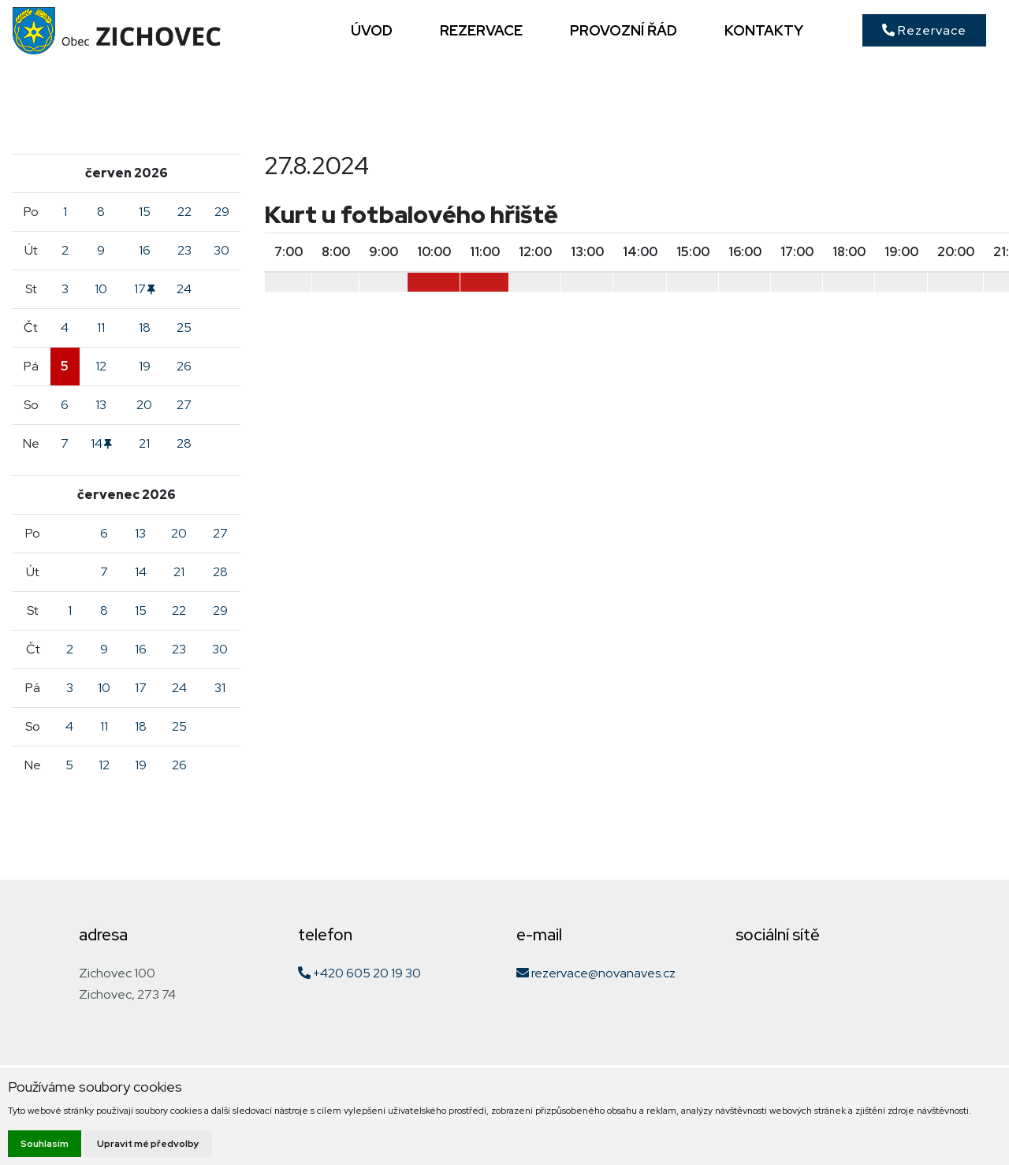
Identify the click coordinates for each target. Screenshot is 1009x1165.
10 (101, 289)
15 (145, 211)
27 (184, 404)
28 (184, 443)
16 (145, 250)
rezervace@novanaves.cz (596, 973)
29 (221, 211)
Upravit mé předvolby (148, 1143)
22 (184, 211)
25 (184, 327)
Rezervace (924, 30)
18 (145, 327)
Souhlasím (44, 1143)
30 (221, 250)
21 (144, 443)
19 (145, 366)
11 (101, 327)
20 (144, 404)
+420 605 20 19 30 (359, 973)
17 (144, 289)
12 (100, 366)
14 (101, 443)
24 (184, 289)
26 (184, 366)
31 (219, 687)
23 (184, 250)
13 (100, 404)
